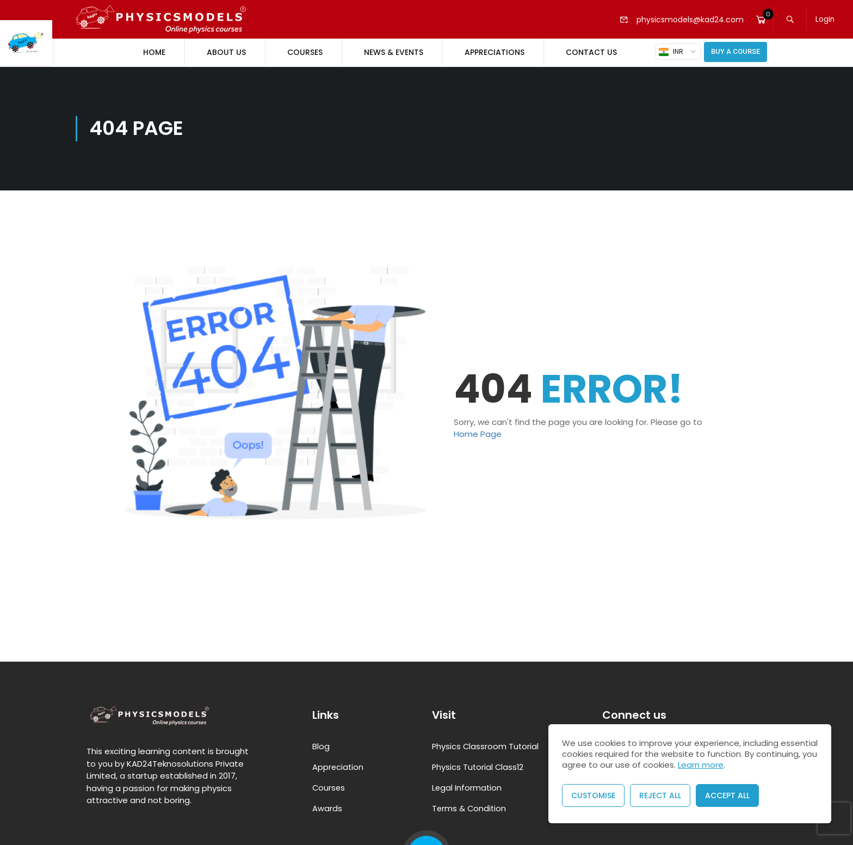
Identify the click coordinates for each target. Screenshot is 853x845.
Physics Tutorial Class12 (479, 766)
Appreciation (338, 766)
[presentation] (834, 819)
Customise (593, 795)
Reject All (660, 795)
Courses (305, 52)
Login (826, 19)
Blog (321, 745)
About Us (226, 52)
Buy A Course (735, 51)
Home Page (478, 433)
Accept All (727, 795)
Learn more (701, 764)
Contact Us (591, 52)
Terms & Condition (470, 807)
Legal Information (467, 786)
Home (154, 52)
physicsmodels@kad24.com (680, 19)
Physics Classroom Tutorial (486, 745)
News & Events (393, 52)
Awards (327, 807)
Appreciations (494, 52)
